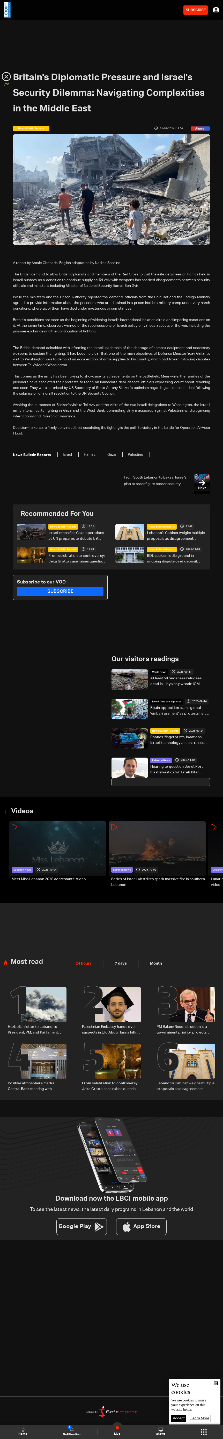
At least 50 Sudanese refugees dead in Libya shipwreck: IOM (176, 681)
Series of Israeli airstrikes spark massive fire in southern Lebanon (158, 882)
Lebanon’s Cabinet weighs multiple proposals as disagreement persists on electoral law (176, 536)
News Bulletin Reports (63, 526)
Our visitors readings (145, 659)
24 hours (83, 963)
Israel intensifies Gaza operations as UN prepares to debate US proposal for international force (76, 536)
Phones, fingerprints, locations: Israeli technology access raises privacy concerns (177, 740)
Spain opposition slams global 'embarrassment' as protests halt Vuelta (178, 711)
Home (23, 1432)
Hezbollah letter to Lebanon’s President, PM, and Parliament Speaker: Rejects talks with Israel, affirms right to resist (36, 1030)
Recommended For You (57, 514)
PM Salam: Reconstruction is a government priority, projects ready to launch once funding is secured (183, 1030)
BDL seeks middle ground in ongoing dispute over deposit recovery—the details (172, 559)
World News (159, 672)
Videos (22, 811)
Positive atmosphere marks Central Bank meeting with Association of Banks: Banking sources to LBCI (33, 1086)
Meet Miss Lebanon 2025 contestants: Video (49, 879)
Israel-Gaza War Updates (166, 701)
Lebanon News (161, 760)
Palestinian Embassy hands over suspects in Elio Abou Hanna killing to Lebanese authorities (111, 1030)
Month (153, 963)
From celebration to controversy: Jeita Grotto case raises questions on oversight (77, 559)
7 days (119, 963)
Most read (27, 962)
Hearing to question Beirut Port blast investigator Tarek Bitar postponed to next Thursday (176, 770)
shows (160, 1432)
